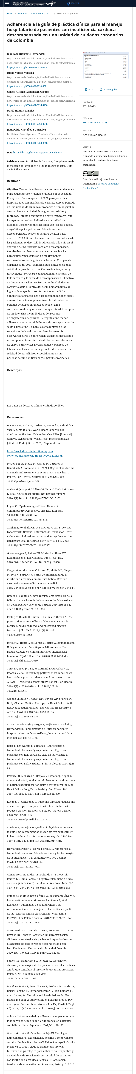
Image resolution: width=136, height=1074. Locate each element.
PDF (90, 89)
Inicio (10, 13)
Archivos (22, 13)
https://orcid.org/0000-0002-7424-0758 (27, 124)
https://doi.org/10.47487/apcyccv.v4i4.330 (37, 152)
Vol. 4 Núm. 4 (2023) (41, 13)
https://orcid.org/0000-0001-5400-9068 (27, 142)
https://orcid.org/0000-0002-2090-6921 (27, 86)
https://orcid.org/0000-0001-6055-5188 (27, 105)
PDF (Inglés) (110, 89)
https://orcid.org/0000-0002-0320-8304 (27, 67)
